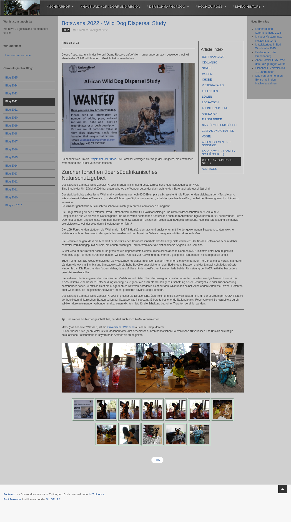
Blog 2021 (11, 109)
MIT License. (97, 494)
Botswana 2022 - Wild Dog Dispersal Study (114, 23)
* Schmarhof (60, 6)
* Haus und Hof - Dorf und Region (110, 6)
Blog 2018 (11, 133)
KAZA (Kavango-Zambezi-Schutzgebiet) (220, 153)
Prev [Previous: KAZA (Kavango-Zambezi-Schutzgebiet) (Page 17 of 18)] (157, 459)
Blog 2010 (11, 197)
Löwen (207, 96)
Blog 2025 (11, 77)
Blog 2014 (11, 165)
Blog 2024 (11, 85)
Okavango (209, 62)
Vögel (206, 136)
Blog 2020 (11, 117)
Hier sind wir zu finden (18, 55)
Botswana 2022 (213, 56)
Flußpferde (212, 119)
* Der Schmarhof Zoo (168, 6)
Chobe (207, 79)
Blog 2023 (11, 93)
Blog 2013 (11, 173)
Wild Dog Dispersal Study (217, 161)
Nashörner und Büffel (219, 125)
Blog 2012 (11, 181)
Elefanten (210, 91)
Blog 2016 (11, 149)
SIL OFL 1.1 (53, 499)
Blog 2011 (11, 189)
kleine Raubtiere (215, 108)
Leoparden (210, 102)
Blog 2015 (11, 157)
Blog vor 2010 (13, 205)
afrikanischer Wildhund (120, 327)
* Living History (248, 6)
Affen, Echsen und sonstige (216, 144)
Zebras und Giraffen (218, 130)
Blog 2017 (11, 141)
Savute (207, 68)
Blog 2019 (11, 125)
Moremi (207, 74)
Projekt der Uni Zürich (103, 159)
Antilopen (210, 113)
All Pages (209, 168)
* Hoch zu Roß (211, 6)
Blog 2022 (11, 101)
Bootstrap (9, 494)
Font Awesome (12, 499)
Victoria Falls (213, 85)
